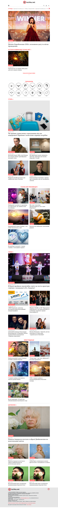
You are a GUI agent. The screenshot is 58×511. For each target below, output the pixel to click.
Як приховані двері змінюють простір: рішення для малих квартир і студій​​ (38, 156)
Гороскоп (11, 65)
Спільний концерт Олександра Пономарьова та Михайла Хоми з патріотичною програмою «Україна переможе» (18, 334)
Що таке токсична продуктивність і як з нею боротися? (37, 206)
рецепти (31, 223)
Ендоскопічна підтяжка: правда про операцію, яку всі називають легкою (39, 179)
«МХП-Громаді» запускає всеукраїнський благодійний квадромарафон (16, 309)
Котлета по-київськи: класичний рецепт (39, 227)
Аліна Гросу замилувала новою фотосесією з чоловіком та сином (40, 461)
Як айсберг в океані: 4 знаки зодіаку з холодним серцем (16, 246)
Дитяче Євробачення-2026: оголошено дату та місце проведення (28, 45)
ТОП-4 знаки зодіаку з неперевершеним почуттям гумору (38, 379)
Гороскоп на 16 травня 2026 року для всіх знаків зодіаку (18, 69)
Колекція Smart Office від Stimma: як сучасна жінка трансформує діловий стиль (18, 156)
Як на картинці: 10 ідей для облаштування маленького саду (17, 399)
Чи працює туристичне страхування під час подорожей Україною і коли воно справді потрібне (28, 134)
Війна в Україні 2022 (29, 8)
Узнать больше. (29, 504)
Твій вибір (11, 174)
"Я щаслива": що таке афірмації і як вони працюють (39, 358)
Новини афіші (11, 282)
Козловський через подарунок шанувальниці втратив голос (17, 484)
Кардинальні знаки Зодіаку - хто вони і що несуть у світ (18, 227)
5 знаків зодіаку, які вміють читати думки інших (16, 378)
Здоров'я (32, 174)
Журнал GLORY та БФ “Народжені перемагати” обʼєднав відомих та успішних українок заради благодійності (40, 310)
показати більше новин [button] (29, 73)
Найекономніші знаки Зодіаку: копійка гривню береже (17, 358)
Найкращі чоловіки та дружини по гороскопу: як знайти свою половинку (17, 206)
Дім (9, 396)
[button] (46, 6)
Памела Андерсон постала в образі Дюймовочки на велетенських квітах (28, 440)
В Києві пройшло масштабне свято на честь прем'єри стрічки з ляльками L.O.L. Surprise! (28, 287)
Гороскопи (29, 81)
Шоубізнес (11, 435)
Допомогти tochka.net (19, 8)
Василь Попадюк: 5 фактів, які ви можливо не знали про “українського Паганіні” (39, 333)
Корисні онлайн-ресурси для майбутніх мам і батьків (16, 178)
